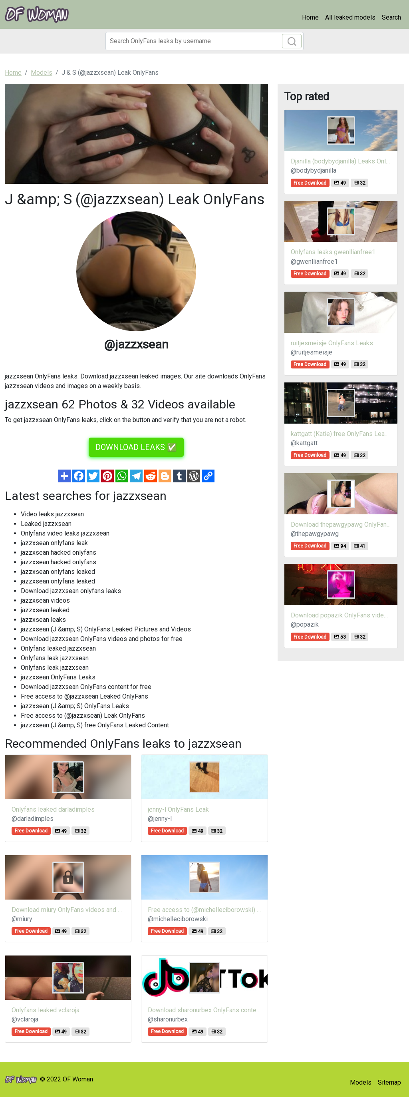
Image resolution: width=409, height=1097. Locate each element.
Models (360, 1082)
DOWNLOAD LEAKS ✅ (136, 447)
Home (310, 17)
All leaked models (350, 17)
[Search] (204, 41)
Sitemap (389, 1082)
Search (391, 17)
